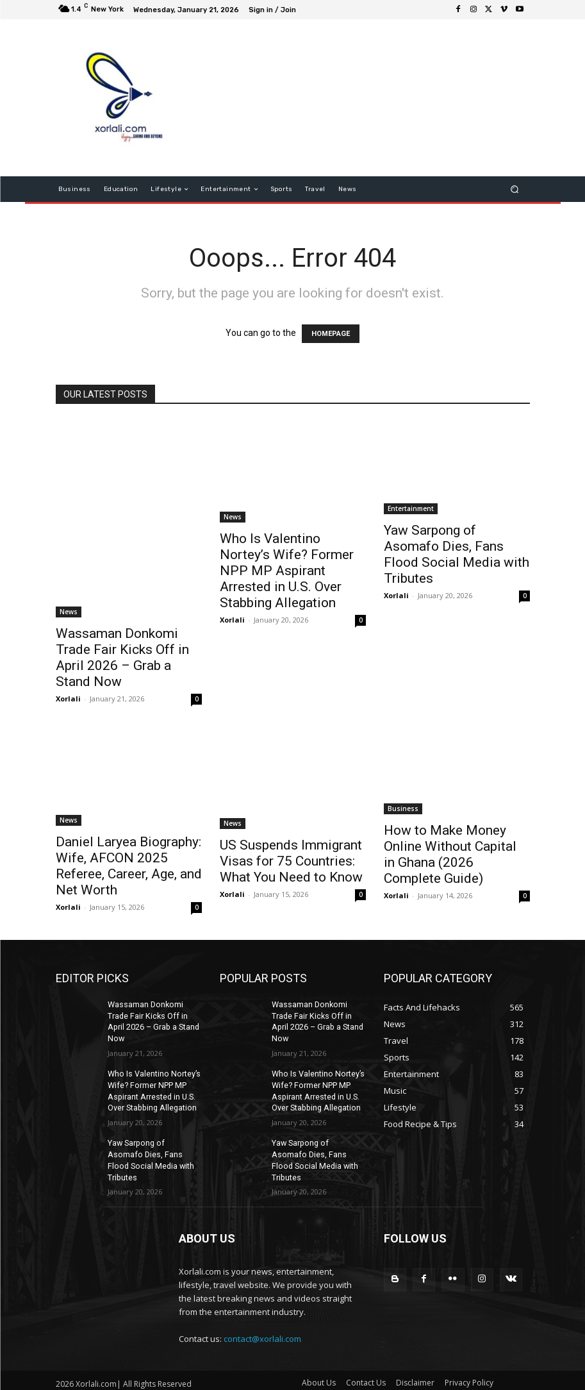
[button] (514, 189)
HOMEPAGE (330, 334)
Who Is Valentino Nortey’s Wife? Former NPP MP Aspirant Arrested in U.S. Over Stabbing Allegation (287, 570)
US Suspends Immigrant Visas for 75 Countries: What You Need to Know (291, 861)
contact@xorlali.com (262, 1320)
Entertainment (411, 508)
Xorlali (68, 698)
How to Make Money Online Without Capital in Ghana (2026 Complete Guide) (450, 854)
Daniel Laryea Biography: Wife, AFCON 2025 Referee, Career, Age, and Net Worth (129, 866)
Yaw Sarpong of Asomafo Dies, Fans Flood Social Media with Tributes (456, 554)
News (69, 611)
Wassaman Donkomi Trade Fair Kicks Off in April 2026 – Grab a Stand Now (122, 657)
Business (403, 808)
